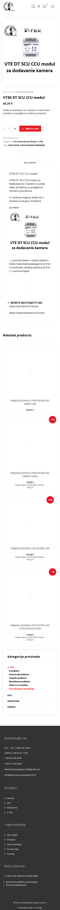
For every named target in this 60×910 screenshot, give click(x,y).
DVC (9, 695)
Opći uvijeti (12, 834)
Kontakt (11, 853)
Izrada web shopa (25, 907)
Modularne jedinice (19, 681)
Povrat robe (12, 849)
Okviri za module (18, 685)
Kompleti (14, 670)
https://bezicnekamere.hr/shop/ (27, 312)
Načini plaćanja (14, 844)
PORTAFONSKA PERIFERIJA (32, 145)
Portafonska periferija (25, 141)
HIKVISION (13, 701)
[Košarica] (44, 6)
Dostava (11, 839)
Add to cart (32, 128)
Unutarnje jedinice (19, 674)
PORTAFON (13, 145)
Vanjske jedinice (18, 677)
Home (5, 92)
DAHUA (11, 706)
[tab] (30, 162)
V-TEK (12, 92)
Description (30, 162)
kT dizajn (38, 907)
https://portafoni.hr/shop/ (23, 306)
